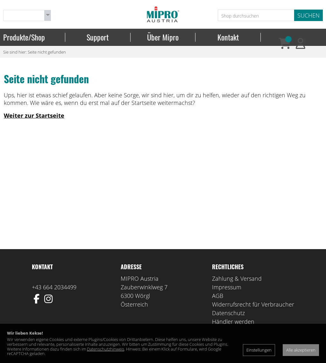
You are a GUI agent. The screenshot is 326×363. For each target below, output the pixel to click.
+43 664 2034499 (54, 287)
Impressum (226, 287)
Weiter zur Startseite (34, 115)
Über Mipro (163, 37)
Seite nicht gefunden (47, 52)
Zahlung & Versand (237, 278)
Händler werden (233, 321)
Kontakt (228, 37)
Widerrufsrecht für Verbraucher (253, 304)
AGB (217, 296)
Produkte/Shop (24, 37)
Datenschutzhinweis (105, 349)
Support (98, 37)
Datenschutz (228, 313)
